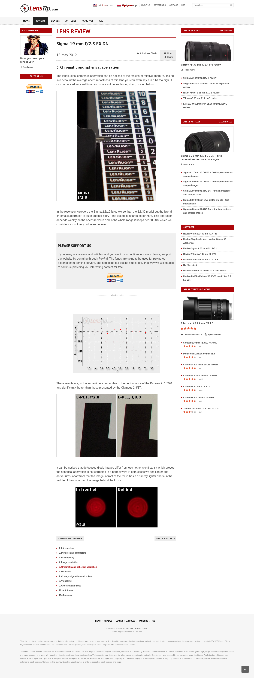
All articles (225, 122)
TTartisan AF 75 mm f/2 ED (197, 323)
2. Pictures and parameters (72, 553)
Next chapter (165, 538)
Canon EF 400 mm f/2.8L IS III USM (200, 364)
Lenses (55, 20)
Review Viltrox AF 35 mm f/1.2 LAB (200, 259)
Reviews (40, 20)
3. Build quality (66, 557)
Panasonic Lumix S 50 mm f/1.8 (199, 354)
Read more (26, 67)
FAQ (101, 20)
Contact (173, 5)
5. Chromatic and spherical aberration (78, 567)
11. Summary (65, 595)
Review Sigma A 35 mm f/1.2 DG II (200, 248)
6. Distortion (65, 571)
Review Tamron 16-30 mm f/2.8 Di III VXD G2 (205, 270)
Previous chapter (70, 538)
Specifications (213, 334)
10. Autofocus (66, 590)
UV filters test (190, 265)
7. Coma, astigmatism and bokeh (75, 576)
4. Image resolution (68, 562)
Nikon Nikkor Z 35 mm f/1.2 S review (201, 93)
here (47, 662)
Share (168, 57)
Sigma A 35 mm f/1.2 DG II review (199, 78)
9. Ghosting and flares (70, 586)
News (26, 20)
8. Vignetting (65, 581)
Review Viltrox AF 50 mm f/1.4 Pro (200, 234)
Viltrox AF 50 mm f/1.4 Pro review (201, 64)
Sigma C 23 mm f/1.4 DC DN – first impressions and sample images (201, 157)
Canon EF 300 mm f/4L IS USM (198, 397)
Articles (70, 20)
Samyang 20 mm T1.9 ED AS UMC (200, 343)
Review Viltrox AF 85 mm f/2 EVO (199, 254)
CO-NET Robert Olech (137, 628)
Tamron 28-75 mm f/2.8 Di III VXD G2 (201, 408)
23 (201, 379)
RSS (183, 5)
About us (145, 5)
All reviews (226, 31)
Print (168, 53)
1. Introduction (66, 548)
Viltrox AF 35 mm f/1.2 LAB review (200, 98)
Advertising (160, 5)
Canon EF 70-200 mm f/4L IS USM (200, 375)
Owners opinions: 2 (191, 334)
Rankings (87, 20)
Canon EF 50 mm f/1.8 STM (196, 386)
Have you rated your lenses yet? (32, 60)
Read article (187, 164)
